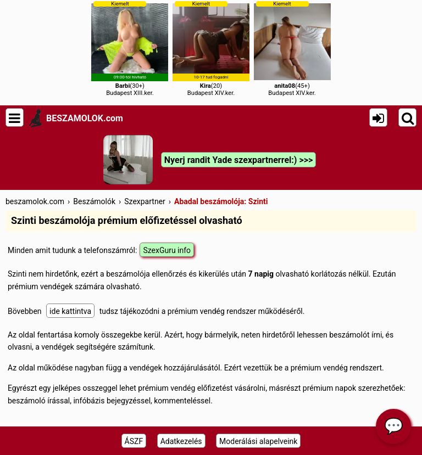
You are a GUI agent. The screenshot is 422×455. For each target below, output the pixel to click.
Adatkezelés (181, 441)
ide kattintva (70, 311)
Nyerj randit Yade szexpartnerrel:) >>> (238, 160)
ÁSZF (134, 441)
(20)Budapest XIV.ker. (211, 49)
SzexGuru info (167, 250)
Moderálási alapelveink (258, 441)
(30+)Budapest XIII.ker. (129, 49)
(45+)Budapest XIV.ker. (292, 49)
